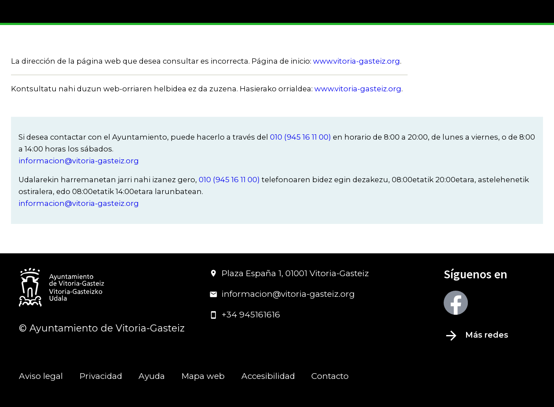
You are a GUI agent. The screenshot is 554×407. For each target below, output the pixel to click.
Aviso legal (41, 376)
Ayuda (151, 376)
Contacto (330, 376)
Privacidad (101, 376)
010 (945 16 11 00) (300, 137)
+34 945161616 (244, 315)
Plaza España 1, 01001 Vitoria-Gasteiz (289, 273)
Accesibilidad (268, 376)
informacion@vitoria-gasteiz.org (78, 160)
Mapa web (203, 376)
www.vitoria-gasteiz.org (356, 61)
